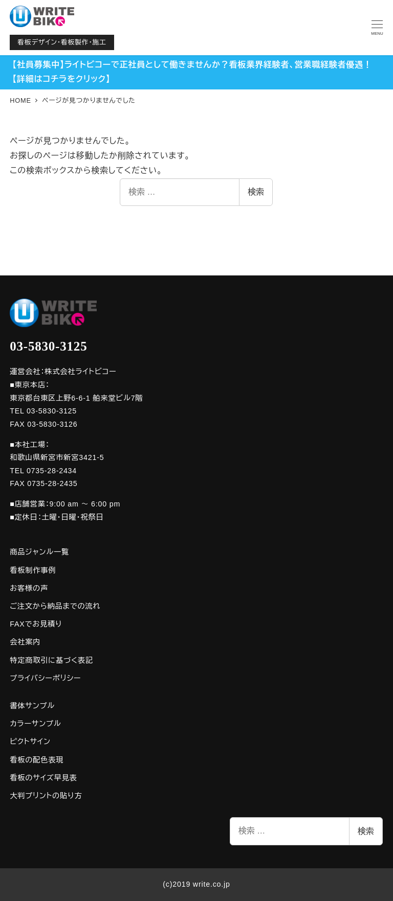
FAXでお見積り (36, 624)
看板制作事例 (33, 570)
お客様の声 (29, 588)
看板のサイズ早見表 (43, 778)
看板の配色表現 (36, 760)
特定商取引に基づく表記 (51, 660)
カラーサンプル (35, 724)
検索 (256, 192)
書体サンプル (32, 706)
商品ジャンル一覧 (39, 552)
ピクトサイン (30, 741)
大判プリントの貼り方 (46, 796)
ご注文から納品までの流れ (55, 606)
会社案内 (25, 642)
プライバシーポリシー (45, 678)
